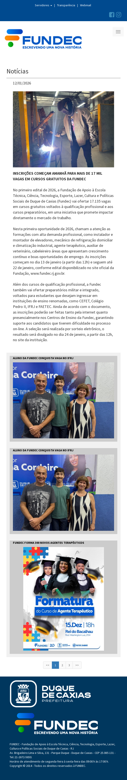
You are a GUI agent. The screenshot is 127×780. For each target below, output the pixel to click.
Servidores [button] (43, 5)
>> (77, 665)
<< (47, 665)
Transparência (66, 5)
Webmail (85, 5)
